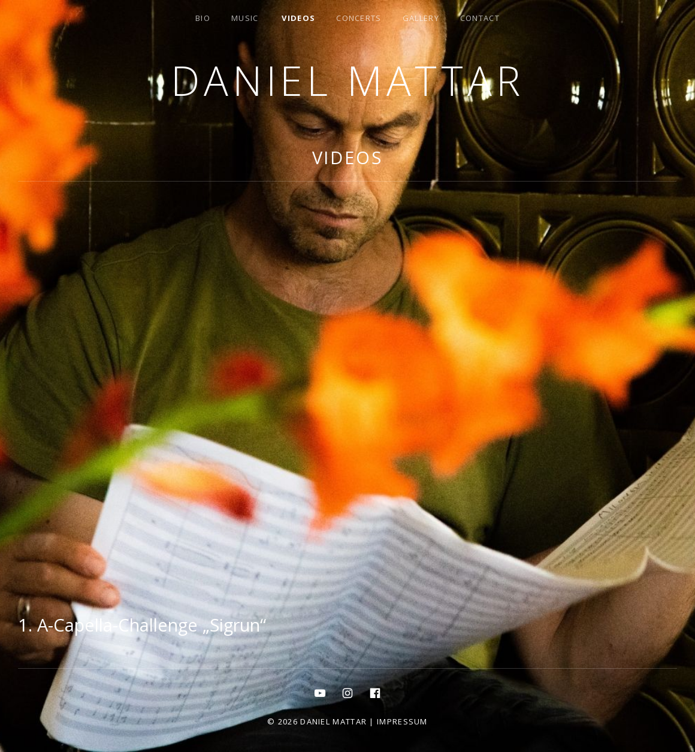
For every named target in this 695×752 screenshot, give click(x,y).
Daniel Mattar (347, 80)
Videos (298, 18)
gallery (421, 18)
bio (202, 18)
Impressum (402, 721)
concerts (358, 18)
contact (480, 18)
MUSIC (245, 18)
